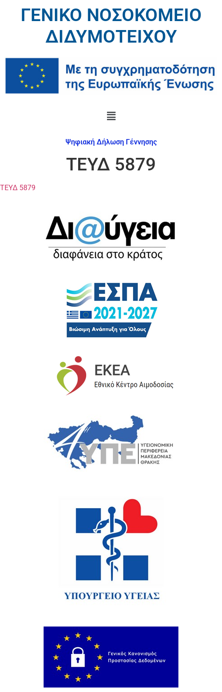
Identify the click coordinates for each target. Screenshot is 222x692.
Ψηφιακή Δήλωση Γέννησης (111, 142)
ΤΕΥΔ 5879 (18, 187)
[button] (111, 116)
